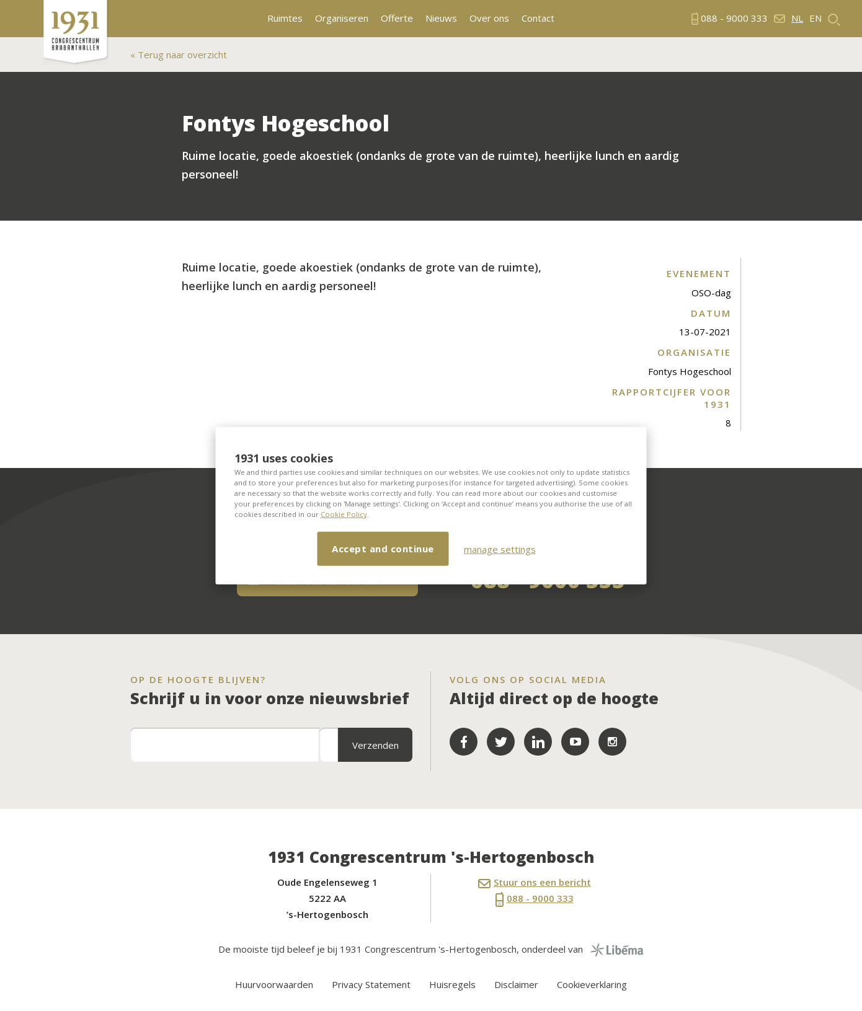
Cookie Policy (344, 514)
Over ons (489, 18)
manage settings (500, 548)
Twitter (501, 742)
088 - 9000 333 (534, 899)
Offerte (397, 18)
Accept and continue (383, 548)
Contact (538, 18)
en (815, 18)
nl (797, 18)
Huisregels (452, 984)
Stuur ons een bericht (534, 882)
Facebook (464, 742)
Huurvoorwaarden (274, 984)
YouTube (575, 742)
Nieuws (441, 18)
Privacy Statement (371, 984)
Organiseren (341, 18)
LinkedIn (538, 742)
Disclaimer (516, 984)
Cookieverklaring (592, 984)
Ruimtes (285, 18)
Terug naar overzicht (181, 54)
